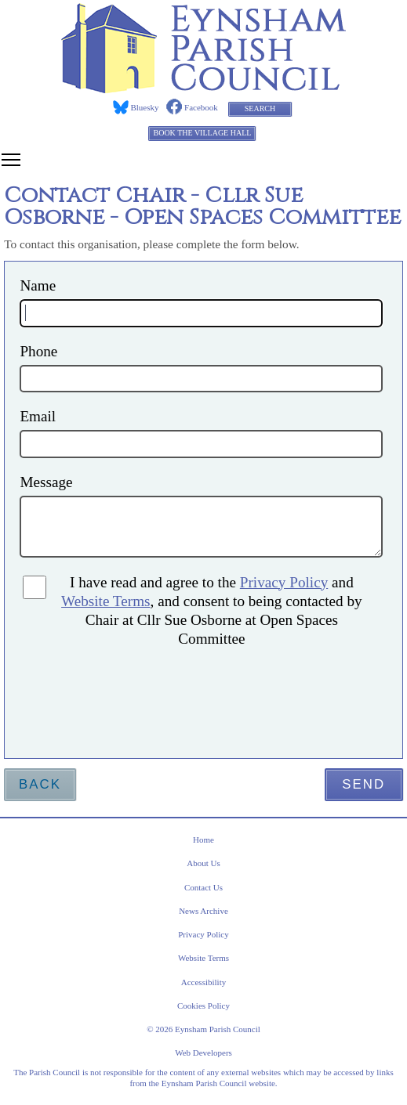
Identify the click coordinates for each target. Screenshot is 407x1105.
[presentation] (169, 693)
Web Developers (203, 1052)
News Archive (203, 910)
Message (46, 482)
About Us (203, 863)
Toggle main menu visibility (12, 157)
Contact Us (203, 887)
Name (38, 285)
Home (203, 839)
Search (260, 108)
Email (38, 416)
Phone (38, 351)
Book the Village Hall (202, 132)
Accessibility (203, 982)
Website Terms (105, 601)
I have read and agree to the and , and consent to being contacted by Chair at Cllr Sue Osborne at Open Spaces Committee (211, 610)
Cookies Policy (203, 1005)
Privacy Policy (284, 582)
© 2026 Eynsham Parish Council (203, 1029)
